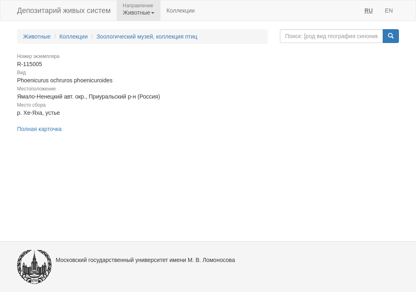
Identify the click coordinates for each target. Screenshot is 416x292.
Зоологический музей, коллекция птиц (146, 36)
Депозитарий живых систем (63, 10)
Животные (37, 36)
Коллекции (181, 10)
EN (389, 10)
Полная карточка (39, 129)
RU (368, 10)
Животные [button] (138, 12)
